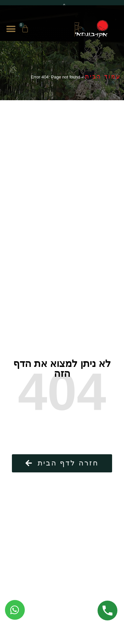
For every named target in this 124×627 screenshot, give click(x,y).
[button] (10, 29)
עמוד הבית (103, 76)
